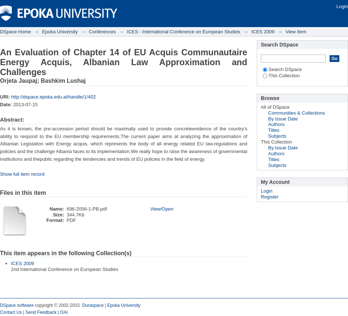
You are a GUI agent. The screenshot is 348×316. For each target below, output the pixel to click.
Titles (273, 130)
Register (269, 197)
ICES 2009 (262, 31)
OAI (64, 312)
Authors (276, 124)
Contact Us (11, 312)
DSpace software (17, 305)
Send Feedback (41, 312)
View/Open (161, 209)
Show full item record (22, 174)
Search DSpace (282, 69)
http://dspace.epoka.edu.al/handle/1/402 (53, 97)
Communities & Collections (296, 113)
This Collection (281, 75)
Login (342, 6)
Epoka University (60, 31)
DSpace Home (15, 31)
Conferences (102, 31)
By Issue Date (283, 119)
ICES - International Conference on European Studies (183, 31)
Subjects (277, 136)
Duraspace (92, 305)
